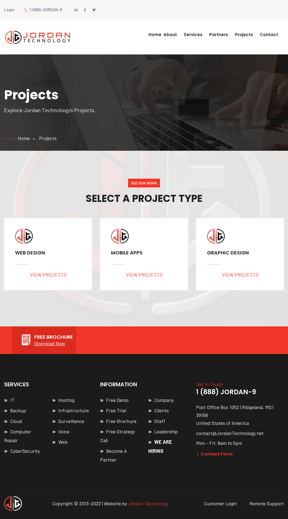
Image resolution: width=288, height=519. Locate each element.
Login (9, 9)
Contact (269, 34)
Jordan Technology (148, 503)
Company (164, 400)
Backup (18, 410)
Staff (159, 421)
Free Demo (117, 400)
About (170, 34)
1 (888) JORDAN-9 (43, 9)
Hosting (66, 400)
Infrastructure (73, 410)
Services (193, 34)
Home (155, 34)
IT (12, 400)
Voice (63, 431)
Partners (218, 34)
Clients (161, 410)
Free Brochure (121, 421)
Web (63, 442)
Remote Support (266, 503)
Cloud (16, 421)
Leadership (166, 431)
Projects (244, 34)
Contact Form (214, 454)
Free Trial (116, 410)
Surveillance (71, 421)
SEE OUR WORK (144, 183)
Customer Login (220, 503)
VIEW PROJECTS (48, 275)
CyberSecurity (25, 451)
